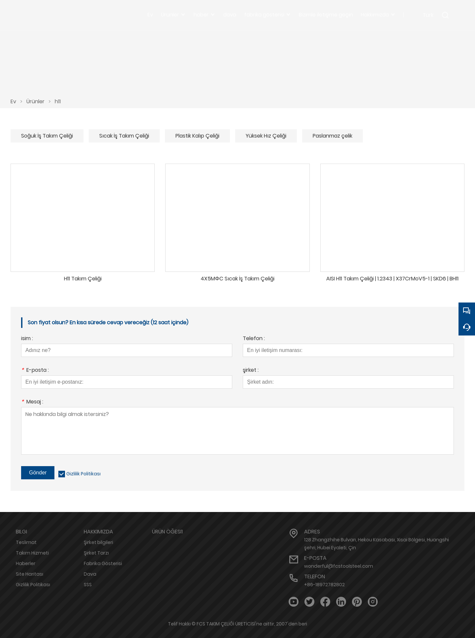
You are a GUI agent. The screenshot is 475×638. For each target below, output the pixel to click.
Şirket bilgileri (98, 542)
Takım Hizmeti (32, 553)
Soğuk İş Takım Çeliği (47, 136)
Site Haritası (29, 574)
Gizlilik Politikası (83, 473)
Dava (90, 574)
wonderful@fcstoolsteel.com (338, 566)
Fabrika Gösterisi (103, 563)
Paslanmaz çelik (332, 136)
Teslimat (26, 542)
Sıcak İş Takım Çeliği (124, 136)
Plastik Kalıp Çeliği (197, 136)
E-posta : (35, 370)
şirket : (251, 370)
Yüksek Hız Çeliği (266, 136)
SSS (88, 584)
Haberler (25, 563)
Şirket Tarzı (96, 553)
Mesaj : (32, 402)
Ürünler (35, 101)
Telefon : (254, 339)
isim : (27, 339)
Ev (13, 101)
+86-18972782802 (324, 584)
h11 (58, 101)
